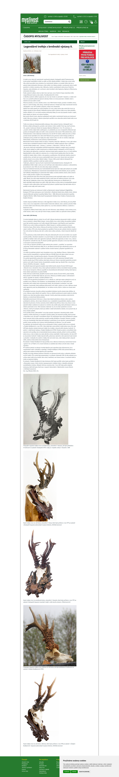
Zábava (58, 765)
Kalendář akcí (43, 765)
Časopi (56, 36)
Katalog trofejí (43, 773)
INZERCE (53, 31)
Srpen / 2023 (75, 36)
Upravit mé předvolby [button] (84, 771)
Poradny (41, 764)
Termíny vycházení (27, 767)
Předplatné (25, 764)
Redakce (65, 31)
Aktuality (41, 762)
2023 (71, 36)
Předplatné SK (82, 27)
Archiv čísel (43, 31)
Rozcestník (59, 762)
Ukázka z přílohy (82, 75)
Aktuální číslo (25, 762)
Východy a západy (44, 769)
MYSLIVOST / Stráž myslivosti (50, 27)
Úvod (53, 36)
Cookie (58, 767)
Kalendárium (42, 771)
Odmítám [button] (74, 771)
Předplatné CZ (69, 27)
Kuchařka (59, 764)
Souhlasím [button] (66, 771)
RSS (59, 31)
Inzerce (24, 769)
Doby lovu (42, 767)
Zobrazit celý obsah (84, 80)
